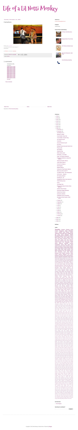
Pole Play (71, 313)
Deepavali (59, 340)
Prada (69, 256)
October (59, 200)
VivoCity (59, 318)
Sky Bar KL (67, 382)
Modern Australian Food (66, 364)
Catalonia (68, 289)
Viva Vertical (65, 392)
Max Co (58, 363)
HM (65, 250)
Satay (69, 314)
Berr (72, 268)
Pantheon (56, 371)
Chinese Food (69, 229)
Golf (59, 247)
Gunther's (71, 346)
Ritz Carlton (71, 376)
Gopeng (65, 345)
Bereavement (65, 325)
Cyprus (62, 244)
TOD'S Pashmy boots (61, 180)
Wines (71, 232)
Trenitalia (58, 317)
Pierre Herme (67, 313)
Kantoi (58, 182)
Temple (58, 273)
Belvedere (61, 325)
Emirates (66, 305)
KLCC (65, 284)
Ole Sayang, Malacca (61, 175)
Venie (56, 392)
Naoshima (68, 285)
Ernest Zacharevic (67, 341)
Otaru (68, 312)
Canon (64, 274)
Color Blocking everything (67, 60)
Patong (56, 279)
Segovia (56, 299)
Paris (66, 233)
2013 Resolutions (58, 251)
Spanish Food (70, 249)
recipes (56, 398)
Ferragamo (65, 276)
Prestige (59, 297)
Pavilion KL (60, 279)
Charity (60, 334)
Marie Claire (67, 311)
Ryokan (63, 253)
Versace (58, 392)
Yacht (62, 301)
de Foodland (70, 396)
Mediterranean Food (62, 262)
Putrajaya (67, 375)
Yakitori (61, 273)
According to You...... (61, 132)
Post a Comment (9, 81)
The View (58, 388)
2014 (57, 119)
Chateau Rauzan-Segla (65, 334)
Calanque (67, 330)
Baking (56, 247)
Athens (71, 237)
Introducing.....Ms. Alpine (62, 154)
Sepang (72, 380)
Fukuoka (71, 291)
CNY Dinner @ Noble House (67, 45)
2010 (57, 126)
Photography (65, 256)
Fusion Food (63, 239)
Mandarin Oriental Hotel (68, 294)
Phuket (68, 248)
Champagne (67, 242)
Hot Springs (69, 307)
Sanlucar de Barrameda (65, 380)
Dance (64, 305)
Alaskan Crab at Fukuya (61, 188)
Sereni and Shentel (61, 381)
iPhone (58, 302)
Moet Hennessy (61, 278)
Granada (71, 306)
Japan (66, 230)
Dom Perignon (61, 290)
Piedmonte (63, 313)
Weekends (69, 392)
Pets (60, 313)
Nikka (60, 369)
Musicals (68, 368)
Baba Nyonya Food (69, 273)
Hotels (59, 249)
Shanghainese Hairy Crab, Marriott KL (64, 179)
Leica (60, 277)
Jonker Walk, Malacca (61, 162)
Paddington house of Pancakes (63, 195)
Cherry (62, 335)
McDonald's (56, 312)
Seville (59, 299)
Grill (68, 346)
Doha (65, 340)
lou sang (70, 397)
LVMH (60, 271)
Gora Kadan (71, 345)
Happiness (69, 347)
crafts (64, 396)
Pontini (69, 374)
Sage (68, 247)
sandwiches (66, 398)
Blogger (50, 426)
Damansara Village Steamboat (63, 190)
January (59, 215)
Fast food (61, 261)
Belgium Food (57, 325)
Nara (70, 368)
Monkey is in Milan (60, 134)
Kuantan (61, 357)
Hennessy (56, 307)
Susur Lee (59, 316)
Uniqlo (61, 317)
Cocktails (56, 305)
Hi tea (58, 260)
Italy (63, 233)
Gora (67, 345)
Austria (71, 254)
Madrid (68, 266)
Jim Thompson (68, 351)
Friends (63, 229)
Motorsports (57, 368)
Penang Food (62, 272)
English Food (57, 341)
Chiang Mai (66, 265)
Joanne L (58, 352)
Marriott (56, 295)
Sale (67, 314)
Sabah (71, 234)
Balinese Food (57, 274)
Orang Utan (63, 370)
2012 (57, 123)
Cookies (56, 290)
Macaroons (56, 311)
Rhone (72, 285)
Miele (57, 364)
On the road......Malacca (61, 174)
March (58, 212)
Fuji (72, 342)
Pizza (62, 374)
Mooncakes (60, 312)
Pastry (72, 278)
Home (28, 106)
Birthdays (71, 230)
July (58, 205)
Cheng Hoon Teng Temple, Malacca (64, 169)
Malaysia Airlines (60, 294)
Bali (63, 242)
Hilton (67, 261)
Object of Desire (64, 248)
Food (63, 250)
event (56, 288)
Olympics (59, 370)
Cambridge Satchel (58, 331)
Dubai (67, 340)
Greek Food (66, 251)
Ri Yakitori (66, 376)
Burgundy (57, 255)
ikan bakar (64, 319)
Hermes (65, 307)
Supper (69, 272)
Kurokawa (64, 357)
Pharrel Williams (60, 373)
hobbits (65, 397)
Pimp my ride (59, 147)
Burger (62, 289)
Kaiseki (68, 284)
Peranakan (64, 371)
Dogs (63, 340)
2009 (57, 128)
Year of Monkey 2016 (62, 393)
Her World (64, 348)
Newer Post (6, 106)
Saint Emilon (59, 379)
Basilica (72, 324)
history (58, 288)
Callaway (71, 330)
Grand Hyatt (66, 346)
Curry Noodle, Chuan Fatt (62, 136)
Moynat (63, 368)
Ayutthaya (69, 282)
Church (71, 289)
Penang (65, 247)
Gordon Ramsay (57, 346)
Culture (64, 255)
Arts (58, 259)
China (68, 335)
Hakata (60, 347)
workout (70, 398)
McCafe (72, 311)
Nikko (62, 369)
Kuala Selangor (57, 357)
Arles (72, 323)
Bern (68, 325)
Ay (67, 288)
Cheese (59, 335)
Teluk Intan (58, 387)
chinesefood (58, 396)
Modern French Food (64, 236)
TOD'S (69, 257)
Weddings (66, 243)
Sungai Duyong (63, 386)
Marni (56, 363)
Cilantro (59, 242)
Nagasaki (60, 256)
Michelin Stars (60, 237)
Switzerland (57, 240)
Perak (66, 272)
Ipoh (68, 239)
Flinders (71, 341)
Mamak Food (57, 362)
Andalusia (61, 282)
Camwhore (59, 141)
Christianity (59, 250)
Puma (64, 375)
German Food (65, 306)
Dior (61, 340)
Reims (56, 249)
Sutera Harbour (63, 316)
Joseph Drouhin (70, 352)
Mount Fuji (60, 368)
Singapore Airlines (61, 382)
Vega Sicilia (69, 391)
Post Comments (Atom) (13, 108)
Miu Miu (71, 266)
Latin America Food (69, 358)
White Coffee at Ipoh (61, 152)
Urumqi (69, 317)
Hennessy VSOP (59, 348)
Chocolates (57, 261)
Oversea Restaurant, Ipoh (62, 142)
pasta (64, 273)
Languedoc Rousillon (62, 358)
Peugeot (56, 373)
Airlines (61, 268)
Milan (66, 244)
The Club (67, 387)
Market (56, 243)
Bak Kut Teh (66, 324)
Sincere (72, 314)
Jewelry (68, 260)
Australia (71, 243)
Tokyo (72, 250)
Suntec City (71, 386)
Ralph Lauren (57, 314)
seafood (71, 236)
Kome (72, 308)
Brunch (61, 274)
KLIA (65, 353)
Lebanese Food (57, 359)
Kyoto (62, 249)
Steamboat (58, 385)
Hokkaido (71, 247)
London (63, 277)
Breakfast (57, 236)
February (59, 213)
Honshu (63, 245)
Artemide (65, 282)
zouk (66, 302)
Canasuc (62, 331)
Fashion (60, 276)
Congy (56, 339)
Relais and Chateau (65, 297)
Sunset (69, 299)
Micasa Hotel (60, 295)
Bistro (70, 288)
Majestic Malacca (60, 167)
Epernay (61, 341)
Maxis (61, 363)
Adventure (65, 238)
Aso (55, 324)
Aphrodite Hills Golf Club (67, 323)
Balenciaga (57, 265)
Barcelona (68, 253)
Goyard (62, 346)
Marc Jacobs (61, 362)
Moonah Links (70, 365)
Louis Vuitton (67, 277)
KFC (63, 308)
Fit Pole (69, 283)
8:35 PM (8, 79)
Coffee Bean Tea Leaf (69, 336)
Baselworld (61, 265)
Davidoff (56, 340)
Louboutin (68, 359)
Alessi (64, 268)
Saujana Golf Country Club (68, 279)
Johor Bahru (62, 352)
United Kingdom (65, 317)
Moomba (66, 365)
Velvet (72, 391)
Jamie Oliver (61, 284)
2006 (57, 221)
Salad (62, 379)
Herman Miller (68, 348)
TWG (55, 387)
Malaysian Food (66, 254)
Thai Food (57, 238)
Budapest (71, 260)
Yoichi (67, 393)
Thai (61, 387)
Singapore (61, 230)
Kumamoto (57, 277)
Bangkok (67, 234)
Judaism (59, 353)
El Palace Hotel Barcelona (67, 31)
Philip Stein (66, 373)
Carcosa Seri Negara (67, 331)
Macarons (56, 278)
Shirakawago (63, 299)
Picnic (72, 296)
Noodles (66, 312)
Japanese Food (58, 233)
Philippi (56, 374)
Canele (65, 289)
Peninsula (60, 371)
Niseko (64, 312)
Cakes (71, 253)
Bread (69, 328)
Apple (58, 257)
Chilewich (65, 335)
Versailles (61, 392)
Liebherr (71, 284)
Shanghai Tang (70, 381)
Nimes (65, 369)
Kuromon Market (68, 357)
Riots (60, 314)
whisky (63, 302)
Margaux (65, 362)
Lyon (67, 257)
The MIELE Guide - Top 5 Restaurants (64, 172)
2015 (57, 117)
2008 (57, 217)
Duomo (69, 340)
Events (67, 232)
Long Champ (64, 359)
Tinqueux (67, 388)
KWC (67, 353)
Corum (56, 260)
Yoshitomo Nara (70, 393)
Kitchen (69, 308)
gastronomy (62, 397)
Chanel (56, 254)
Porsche (71, 374)
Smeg (66, 299)
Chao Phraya (57, 334)
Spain (69, 244)
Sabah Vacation (63, 314)
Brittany (59, 289)
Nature (65, 278)
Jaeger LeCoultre (60, 308)
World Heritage (65, 318)
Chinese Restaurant (58, 336)
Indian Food (62, 260)
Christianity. (63, 336)
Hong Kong (60, 234)
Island (65, 260)
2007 (57, 219)
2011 (57, 124)
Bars (72, 282)
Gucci (72, 276)
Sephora (56, 381)
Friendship (70, 342)
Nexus (58, 369)
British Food (62, 329)
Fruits (69, 276)
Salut (64, 379)
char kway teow (59, 319)
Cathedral (59, 283)
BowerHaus (63, 328)
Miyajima (67, 262)
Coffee (71, 248)
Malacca (61, 247)
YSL (59, 268)
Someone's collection (61, 193)
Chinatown (71, 335)
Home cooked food (60, 232)
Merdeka (63, 363)
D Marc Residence (70, 339)
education (58, 397)
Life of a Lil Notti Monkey (30, 8)
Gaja (72, 283)
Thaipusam (64, 387)
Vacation (57, 229)
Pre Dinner (59, 144)
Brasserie (66, 328)
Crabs (59, 305)
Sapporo (71, 262)
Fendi (72, 305)
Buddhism (65, 329)
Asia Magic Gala (60, 184)
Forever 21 (61, 342)
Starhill (56, 316)
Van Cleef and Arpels (58, 391)
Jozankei (56, 353)
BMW (56, 250)
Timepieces (66, 300)
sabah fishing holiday (60, 398)
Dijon (65, 283)
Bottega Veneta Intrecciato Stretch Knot (64, 146)
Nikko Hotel (65, 296)
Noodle (58, 272)
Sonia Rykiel (71, 382)
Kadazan (69, 353)
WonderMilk (59, 301)
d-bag (66, 396)
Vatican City (64, 391)
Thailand (69, 233)
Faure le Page (67, 291)
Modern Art (71, 295)
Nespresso (57, 296)
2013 (57, 121)
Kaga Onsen (70, 265)
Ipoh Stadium (59, 149)
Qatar (70, 375)
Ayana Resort (70, 259)
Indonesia (68, 245)
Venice (72, 257)
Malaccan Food (58, 285)
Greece (61, 238)
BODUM (57, 324)
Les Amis (63, 266)
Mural (66, 368)
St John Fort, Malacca (61, 164)
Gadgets (64, 261)
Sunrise (67, 386)
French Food (70, 238)
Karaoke (60, 266)
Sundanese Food (57, 386)
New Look (68, 278)
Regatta (59, 376)
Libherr (61, 359)
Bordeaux (64, 257)
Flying (59, 342)
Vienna (56, 259)
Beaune (60, 257)
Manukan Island (62, 311)
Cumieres (61, 305)
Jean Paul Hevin (63, 351)
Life (66, 266)
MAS (72, 277)
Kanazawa (56, 266)
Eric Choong (70, 290)
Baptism (69, 324)
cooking (62, 396)
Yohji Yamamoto (66, 301)
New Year (61, 296)
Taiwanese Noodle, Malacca (62, 160)
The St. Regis (68, 316)
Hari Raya (57, 284)
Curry (62, 339)
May (58, 208)
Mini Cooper (66, 295)
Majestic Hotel (64, 271)
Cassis (72, 331)
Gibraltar (56, 345)
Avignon (65, 288)
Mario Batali (71, 362)
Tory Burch (71, 388)
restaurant (71, 319)
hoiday (68, 397)
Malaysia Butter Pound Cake (67, 38)
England (69, 305)
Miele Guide (60, 364)
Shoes (71, 242)
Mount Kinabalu (63, 267)
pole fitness (68, 319)
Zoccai (56, 319)
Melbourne (61, 243)
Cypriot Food (65, 339)
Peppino (69, 296)
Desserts (71, 239)
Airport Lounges (70, 302)
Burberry (59, 330)
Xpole (69, 318)
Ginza (59, 345)
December (59, 129)
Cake (64, 330)
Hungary (70, 261)
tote (68, 398)
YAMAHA (71, 318)
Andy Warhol (57, 323)
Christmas (61, 255)
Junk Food (62, 353)
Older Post (49, 106)
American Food (70, 322)
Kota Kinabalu (57, 248)
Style (72, 385)
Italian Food (57, 239)
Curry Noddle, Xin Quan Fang (62, 137)
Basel (72, 244)
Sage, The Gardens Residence (63, 156)
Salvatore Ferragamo (68, 379)
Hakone (63, 347)
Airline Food (62, 288)
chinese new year (58, 245)
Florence (56, 342)
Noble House (68, 369)
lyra (72, 397)
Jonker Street (66, 352)
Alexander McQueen (58, 322)
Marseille (68, 271)
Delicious (62, 283)
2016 (57, 116)
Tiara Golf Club (63, 388)
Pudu (62, 375)
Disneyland (68, 274)
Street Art (69, 385)
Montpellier (63, 365)
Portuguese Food (58, 375)
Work (68, 240)
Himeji (72, 348)
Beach (56, 283)
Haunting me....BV (60, 177)
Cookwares (59, 339)
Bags (56, 237)
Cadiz (62, 330)
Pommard (65, 374)
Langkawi (68, 250)
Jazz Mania (58, 351)
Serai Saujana (59, 165)
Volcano (61, 318)
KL (65, 308)
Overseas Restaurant (69, 370)
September (59, 202)
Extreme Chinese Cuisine (59, 291)
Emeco (66, 290)
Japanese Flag (60, 151)
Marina (68, 362)
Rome (65, 240)
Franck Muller (66, 342)
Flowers (56, 306)
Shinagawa (56, 382)
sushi (61, 302)
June (58, 207)
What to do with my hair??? (62, 170)
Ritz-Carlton (71, 297)
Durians (72, 340)
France (56, 230)
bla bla (8, 56)
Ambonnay (63, 322)
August (58, 203)
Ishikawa (60, 254)
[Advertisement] (28, 94)
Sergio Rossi (66, 381)
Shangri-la (69, 267)
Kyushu (71, 245)
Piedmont (56, 297)
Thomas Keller (61, 300)
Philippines (59, 374)
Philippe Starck (70, 373)
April (58, 210)
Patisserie (58, 313)
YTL (58, 393)
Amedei (66, 322)
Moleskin (59, 365)
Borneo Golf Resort (58, 328)
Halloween (66, 347)
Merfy (66, 363)
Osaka (65, 249)
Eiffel (67, 283)
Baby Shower (61, 324)
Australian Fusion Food (63, 259)
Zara (70, 301)
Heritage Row (60, 307)
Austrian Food (68, 268)
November (59, 131)
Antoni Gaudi (61, 323)
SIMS (56, 379)
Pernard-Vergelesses (69, 371)
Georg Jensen (60, 306)
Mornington (57, 267)
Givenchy (61, 345)
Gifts (69, 306)
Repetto (62, 376)
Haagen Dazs (57, 347)
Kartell (67, 308)
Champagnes (57, 244)
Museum (63, 285)
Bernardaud (71, 325)
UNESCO (62, 240)
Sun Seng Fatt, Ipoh (61, 139)
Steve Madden (63, 385)
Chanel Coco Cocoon (61, 192)
